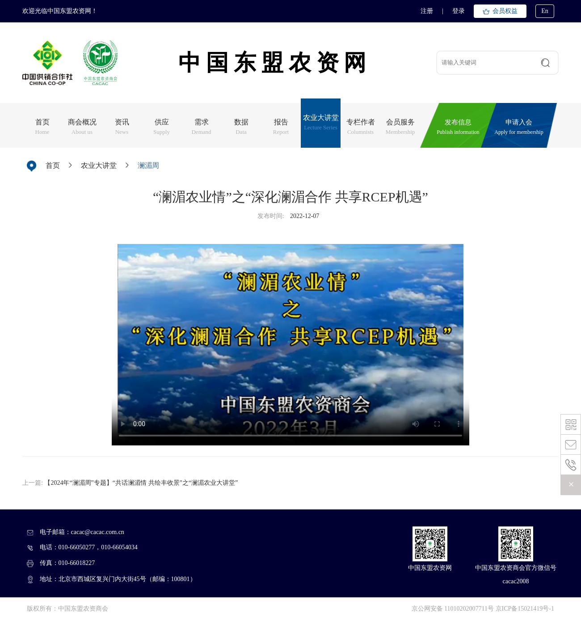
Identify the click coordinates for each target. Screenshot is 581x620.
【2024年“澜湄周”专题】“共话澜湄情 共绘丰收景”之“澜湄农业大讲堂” (141, 482)
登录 (458, 11)
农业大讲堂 (99, 165)
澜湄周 (148, 165)
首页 (53, 165)
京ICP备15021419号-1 (525, 608)
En (544, 11)
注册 (427, 11)
